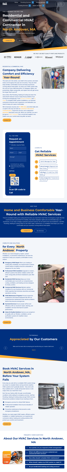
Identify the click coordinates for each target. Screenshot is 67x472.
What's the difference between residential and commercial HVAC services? (43, 452)
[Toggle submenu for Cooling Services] (30, 5)
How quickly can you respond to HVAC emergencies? (45, 447)
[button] (59, 4)
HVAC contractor (13, 114)
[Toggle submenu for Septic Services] (43, 5)
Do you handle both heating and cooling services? (44, 466)
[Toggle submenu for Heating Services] (47, 2)
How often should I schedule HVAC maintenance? (44, 457)
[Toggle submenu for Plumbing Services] (33, 2)
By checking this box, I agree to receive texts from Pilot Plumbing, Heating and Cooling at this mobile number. (18, 165)
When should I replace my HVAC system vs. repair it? (45, 462)
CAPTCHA (11, 170)
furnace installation (26, 98)
